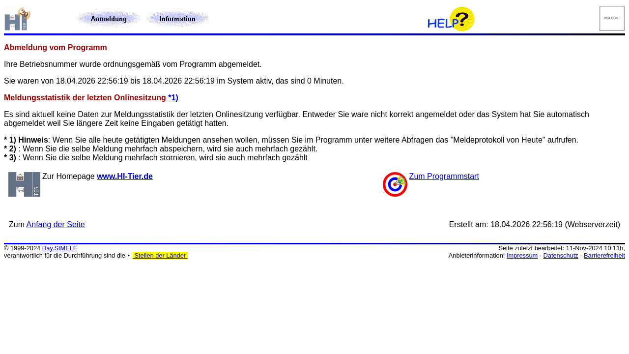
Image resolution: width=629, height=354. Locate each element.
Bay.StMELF (59, 248)
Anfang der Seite (56, 224)
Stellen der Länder (160, 255)
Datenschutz (560, 255)
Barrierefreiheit (604, 255)
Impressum (522, 255)
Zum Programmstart (444, 176)
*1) (173, 97)
